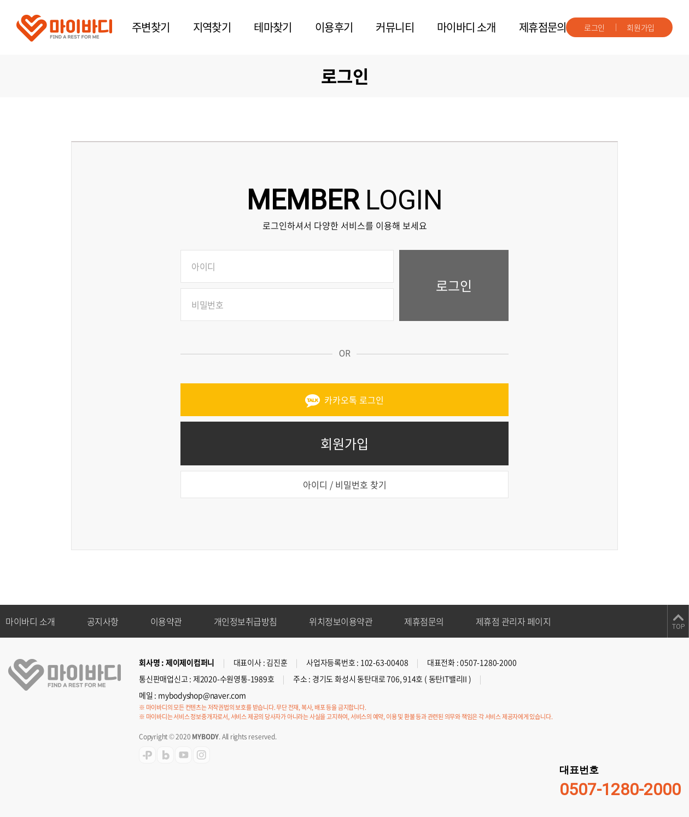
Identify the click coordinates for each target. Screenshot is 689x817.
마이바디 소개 (466, 27)
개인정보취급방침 (245, 621)
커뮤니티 (395, 27)
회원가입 (641, 27)
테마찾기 (273, 27)
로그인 (594, 27)
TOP (678, 627)
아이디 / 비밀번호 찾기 (345, 484)
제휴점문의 (543, 27)
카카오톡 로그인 (344, 400)
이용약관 (166, 621)
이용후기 (334, 27)
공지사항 (103, 621)
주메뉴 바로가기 (0, 0)
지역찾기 (212, 27)
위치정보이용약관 (340, 621)
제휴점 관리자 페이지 (513, 621)
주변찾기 (151, 27)
